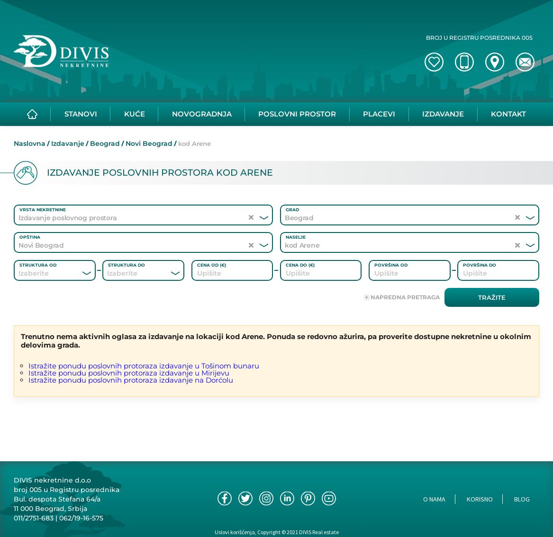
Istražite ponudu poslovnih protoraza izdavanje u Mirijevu (128, 372)
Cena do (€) (300, 265)
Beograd (105, 143)
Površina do (479, 265)
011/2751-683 (34, 518)
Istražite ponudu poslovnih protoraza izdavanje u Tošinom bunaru (143, 365)
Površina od (391, 265)
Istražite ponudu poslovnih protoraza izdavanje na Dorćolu (130, 380)
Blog (522, 499)
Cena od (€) (211, 265)
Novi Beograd (149, 143)
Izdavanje (67, 143)
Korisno (480, 499)
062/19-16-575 (81, 518)
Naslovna (29, 143)
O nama (434, 499)
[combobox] (42, 273)
